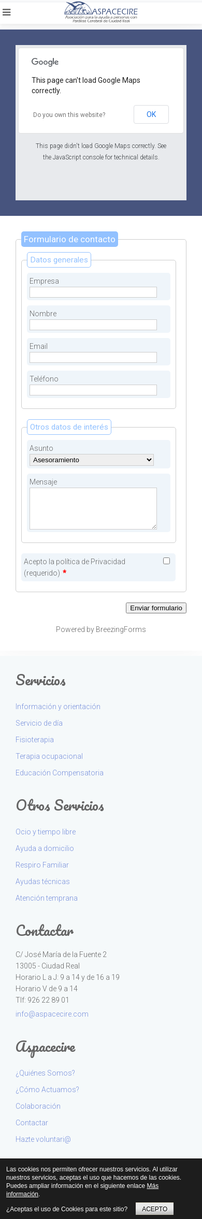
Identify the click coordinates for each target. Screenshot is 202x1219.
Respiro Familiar (42, 865)
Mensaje (43, 482)
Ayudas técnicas (43, 881)
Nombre (43, 314)
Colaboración (38, 1106)
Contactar (32, 1123)
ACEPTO (154, 1209)
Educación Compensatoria (60, 773)
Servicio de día (39, 723)
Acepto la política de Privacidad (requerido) (74, 567)
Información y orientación (58, 706)
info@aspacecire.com (52, 1014)
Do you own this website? (69, 115)
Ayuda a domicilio (45, 848)
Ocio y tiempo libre (46, 832)
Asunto (41, 448)
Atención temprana (47, 898)
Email (39, 346)
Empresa (44, 281)
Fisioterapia (35, 740)
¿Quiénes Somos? (45, 1073)
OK (151, 114)
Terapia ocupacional (49, 756)
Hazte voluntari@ (43, 1139)
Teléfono (44, 379)
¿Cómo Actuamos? (47, 1089)
